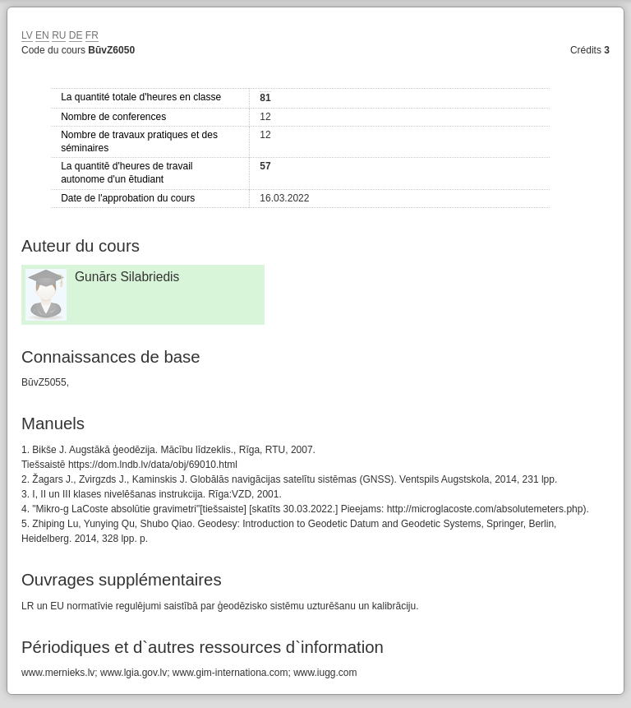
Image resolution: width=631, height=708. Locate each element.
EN (42, 35)
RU (59, 35)
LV (27, 35)
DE (76, 35)
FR (92, 35)
